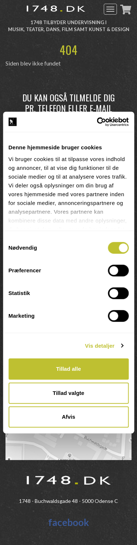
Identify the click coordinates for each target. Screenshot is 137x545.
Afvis (68, 417)
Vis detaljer (100, 346)
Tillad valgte (68, 393)
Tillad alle (68, 369)
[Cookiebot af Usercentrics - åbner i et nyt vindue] (97, 122)
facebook (68, 522)
